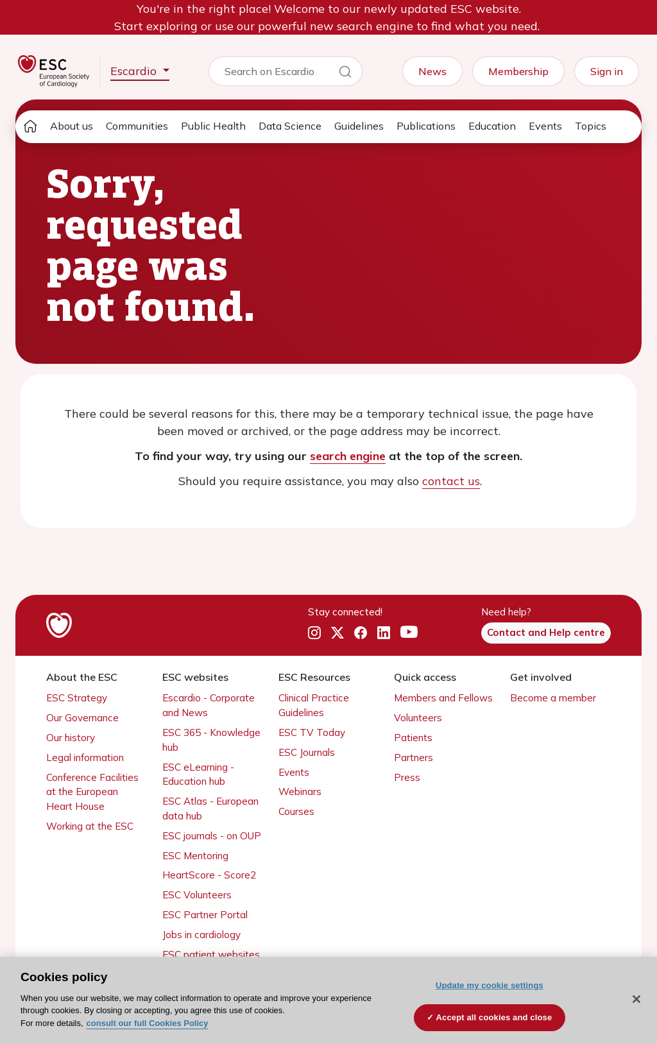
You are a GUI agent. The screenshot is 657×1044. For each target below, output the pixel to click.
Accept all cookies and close (494, 1017)
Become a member (553, 698)
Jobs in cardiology (201, 934)
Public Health (213, 125)
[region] (328, 1000)
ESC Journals (306, 752)
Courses (296, 811)
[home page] (30, 127)
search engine (348, 456)
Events (545, 125)
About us (71, 125)
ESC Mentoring (195, 856)
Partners (413, 757)
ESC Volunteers (197, 895)
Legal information (85, 757)
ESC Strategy (76, 698)
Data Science (290, 125)
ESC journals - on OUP (211, 836)
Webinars (299, 791)
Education (492, 125)
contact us (451, 481)
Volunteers (418, 718)
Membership (518, 71)
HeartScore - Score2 (209, 875)
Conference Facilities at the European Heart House (92, 792)
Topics (590, 125)
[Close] (636, 999)
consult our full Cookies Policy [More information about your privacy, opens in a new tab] (148, 1023)
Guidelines (359, 125)
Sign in (606, 71)
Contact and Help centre (546, 632)
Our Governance (82, 718)
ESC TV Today (311, 732)
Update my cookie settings (489, 985)
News (432, 71)
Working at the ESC (89, 826)
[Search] (345, 73)
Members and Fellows (443, 698)
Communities (137, 125)
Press (407, 777)
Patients (413, 738)
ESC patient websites (211, 954)
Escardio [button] (135, 71)
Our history (70, 738)
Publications (426, 125)
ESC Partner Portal (205, 915)
